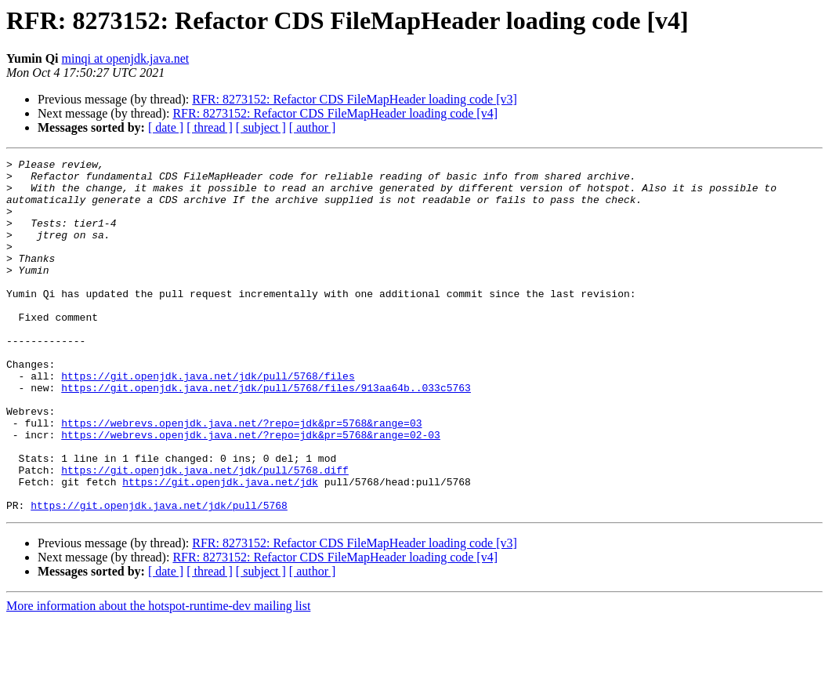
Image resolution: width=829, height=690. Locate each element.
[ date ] (165, 127)
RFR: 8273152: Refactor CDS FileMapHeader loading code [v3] (354, 99)
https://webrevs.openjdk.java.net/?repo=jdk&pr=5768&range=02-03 (250, 491)
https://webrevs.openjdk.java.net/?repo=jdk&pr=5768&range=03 (241, 477)
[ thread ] (209, 127)
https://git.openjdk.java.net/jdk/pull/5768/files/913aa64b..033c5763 (266, 434)
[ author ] (312, 127)
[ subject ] (261, 127)
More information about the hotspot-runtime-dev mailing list (158, 676)
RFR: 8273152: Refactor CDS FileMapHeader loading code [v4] (335, 113)
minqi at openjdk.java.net (126, 58)
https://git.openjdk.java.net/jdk (220, 547)
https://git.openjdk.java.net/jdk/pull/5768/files (207, 420)
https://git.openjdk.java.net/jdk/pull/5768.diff (205, 533)
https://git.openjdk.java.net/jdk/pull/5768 (159, 575)
